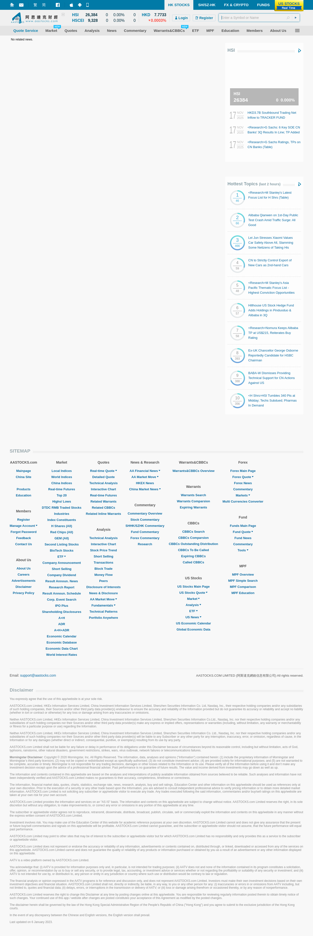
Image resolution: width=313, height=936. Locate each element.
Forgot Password (23, 532)
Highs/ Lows (61, 501)
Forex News (243, 483)
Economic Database (61, 642)
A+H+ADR (61, 630)
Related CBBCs (103, 507)
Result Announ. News (61, 581)
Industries (61, 514)
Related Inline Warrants (103, 514)
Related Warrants (103, 501)
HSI (231, 50)
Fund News (242, 538)
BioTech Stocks (62, 550)
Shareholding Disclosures (61, 612)
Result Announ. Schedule (61, 593)
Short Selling (61, 569)
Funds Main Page (243, 526)
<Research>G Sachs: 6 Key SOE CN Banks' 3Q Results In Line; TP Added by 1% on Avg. (274, 132)
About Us (23, 568)
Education (23, 495)
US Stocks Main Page (193, 586)
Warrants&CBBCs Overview (193, 471)
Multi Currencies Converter (242, 501)
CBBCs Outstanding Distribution (193, 544)
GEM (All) (62, 538)
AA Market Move (103, 599)
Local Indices (62, 471)
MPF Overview (243, 574)
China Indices (61, 483)
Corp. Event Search (61, 599)
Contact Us (23, 544)
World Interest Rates (61, 655)
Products (23, 489)
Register (23, 519)
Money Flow (103, 575)
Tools (243, 550)
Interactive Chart (103, 489)
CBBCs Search (193, 531)
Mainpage (23, 471)
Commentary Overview (145, 513)
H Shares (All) (61, 526)
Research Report (61, 587)
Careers (23, 574)
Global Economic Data (193, 629)
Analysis (193, 605)
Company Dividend (61, 575)
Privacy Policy (23, 593)
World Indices (61, 477)
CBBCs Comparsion (193, 538)
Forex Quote (243, 477)
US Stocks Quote (193, 592)
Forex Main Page (242, 471)
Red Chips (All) (61, 532)
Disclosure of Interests (103, 587)
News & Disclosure (103, 593)
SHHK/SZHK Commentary (145, 526)
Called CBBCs (193, 562)
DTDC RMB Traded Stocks (61, 507)
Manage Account (24, 526)
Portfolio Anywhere (103, 618)
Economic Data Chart (62, 648)
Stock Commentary (144, 519)
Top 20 (62, 495)
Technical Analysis (103, 483)
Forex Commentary (144, 538)
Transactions (103, 562)
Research (145, 544)
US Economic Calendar (193, 623)
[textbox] (259, 18)
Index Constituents (61, 520)
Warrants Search (193, 495)
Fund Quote (243, 532)
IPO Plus (61, 605)
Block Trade (103, 568)
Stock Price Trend (103, 550)
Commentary (243, 489)
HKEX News (145, 483)
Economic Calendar (61, 636)
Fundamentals (104, 605)
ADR (61, 624)
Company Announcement (61, 563)
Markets (243, 495)
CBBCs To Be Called (193, 550)
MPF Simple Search (243, 580)
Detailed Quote (103, 477)
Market (193, 599)
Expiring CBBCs (193, 556)
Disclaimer (23, 587)
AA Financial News (144, 471)
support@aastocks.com (38, 675)
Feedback (23, 538)
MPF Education (243, 593)
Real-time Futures (61, 489)
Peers (103, 581)
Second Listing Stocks (62, 544)
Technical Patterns (104, 611)
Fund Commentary (145, 532)
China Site (23, 477)
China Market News (145, 489)
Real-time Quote (103, 471)
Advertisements (23, 580)
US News (193, 617)
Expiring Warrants (193, 507)
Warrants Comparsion (193, 501)
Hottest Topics (254, 183)
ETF (62, 556)
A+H (61, 618)
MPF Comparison (243, 587)
